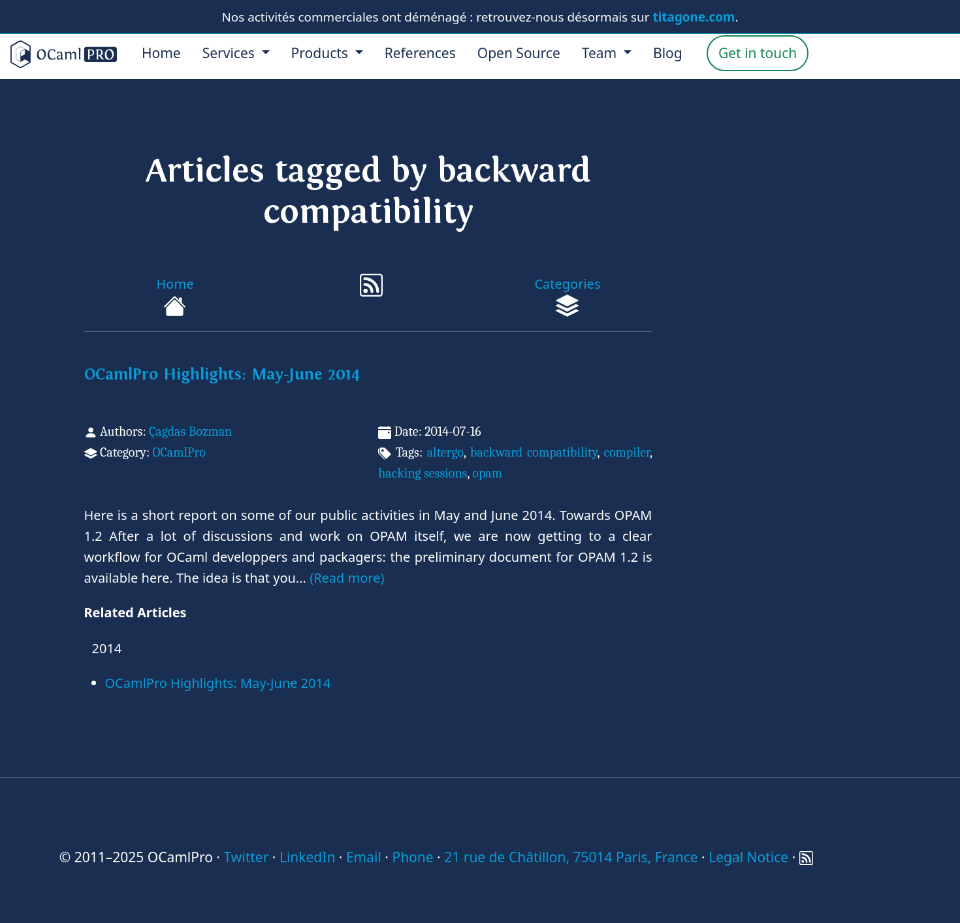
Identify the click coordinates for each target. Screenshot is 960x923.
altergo (445, 452)
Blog (667, 53)
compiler (627, 452)
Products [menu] (321, 53)
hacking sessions (422, 473)
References (420, 53)
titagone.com (694, 16)
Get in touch (757, 53)
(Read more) (347, 578)
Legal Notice (748, 857)
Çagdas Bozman (190, 431)
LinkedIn (307, 857)
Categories (567, 296)
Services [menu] (230, 53)
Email (363, 857)
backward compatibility (533, 452)
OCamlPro (178, 452)
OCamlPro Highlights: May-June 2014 (222, 374)
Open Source (518, 53)
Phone (412, 857)
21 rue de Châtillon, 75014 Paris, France (570, 857)
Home (161, 53)
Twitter (245, 857)
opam (487, 473)
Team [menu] (601, 53)
